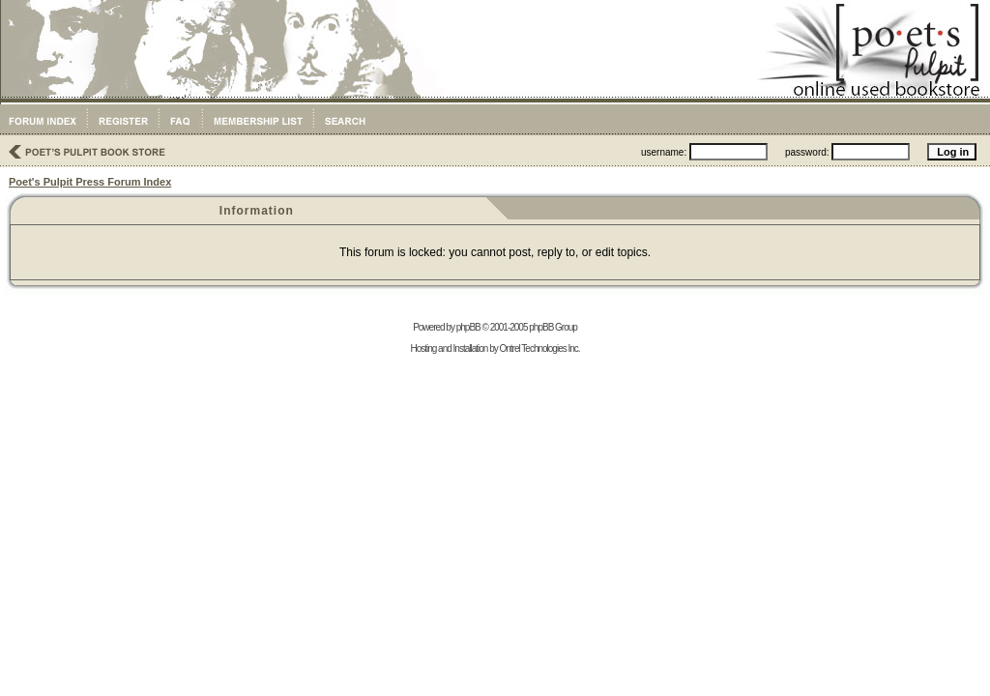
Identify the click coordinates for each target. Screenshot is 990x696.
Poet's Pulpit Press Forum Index (90, 182)
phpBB (468, 327)
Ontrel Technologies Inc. (539, 348)
